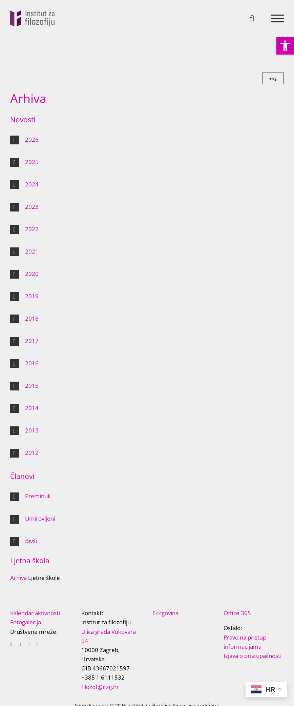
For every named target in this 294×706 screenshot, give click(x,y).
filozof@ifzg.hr (100, 687)
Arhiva (18, 578)
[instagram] (38, 644)
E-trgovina (165, 613)
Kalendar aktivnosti (35, 613)
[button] (285, 46)
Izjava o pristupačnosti (252, 656)
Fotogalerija (25, 622)
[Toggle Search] (252, 18)
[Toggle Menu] (278, 18)
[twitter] (20, 644)
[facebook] (11, 644)
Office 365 (237, 613)
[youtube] (29, 644)
